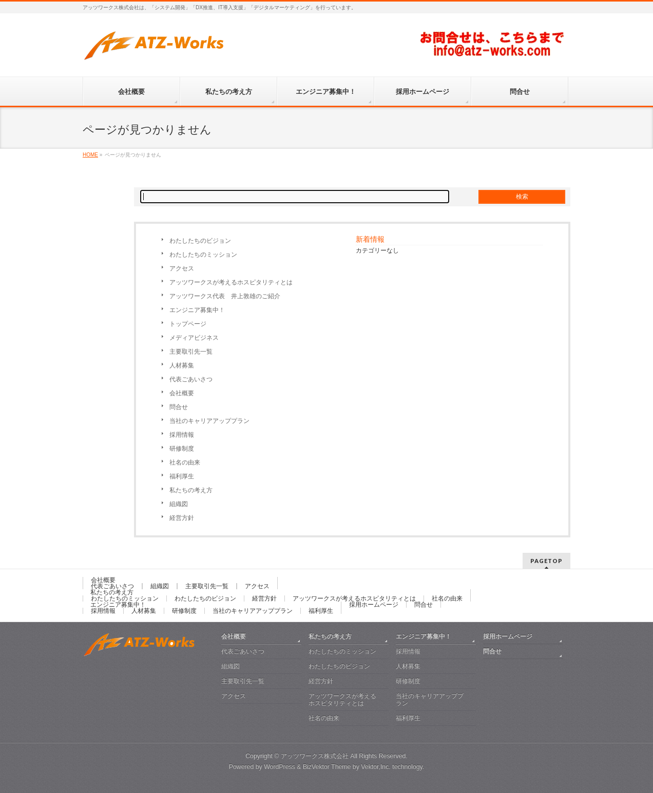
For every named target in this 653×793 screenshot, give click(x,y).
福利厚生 (181, 476)
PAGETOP (546, 560)
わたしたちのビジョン (200, 240)
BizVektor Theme (327, 766)
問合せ (178, 407)
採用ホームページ (373, 605)
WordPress (279, 766)
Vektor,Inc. (376, 766)
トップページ (187, 323)
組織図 (178, 504)
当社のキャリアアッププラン (209, 420)
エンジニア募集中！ (197, 310)
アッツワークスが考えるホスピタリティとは (231, 282)
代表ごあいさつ (191, 379)
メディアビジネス (194, 337)
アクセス (181, 268)
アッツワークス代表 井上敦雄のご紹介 (224, 296)
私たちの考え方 (191, 490)
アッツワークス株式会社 (315, 756)
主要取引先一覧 (191, 351)
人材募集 (181, 365)
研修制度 (181, 448)
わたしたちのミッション (203, 254)
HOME (90, 155)
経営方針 (181, 517)
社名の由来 (184, 462)
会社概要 (181, 393)
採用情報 (181, 434)
